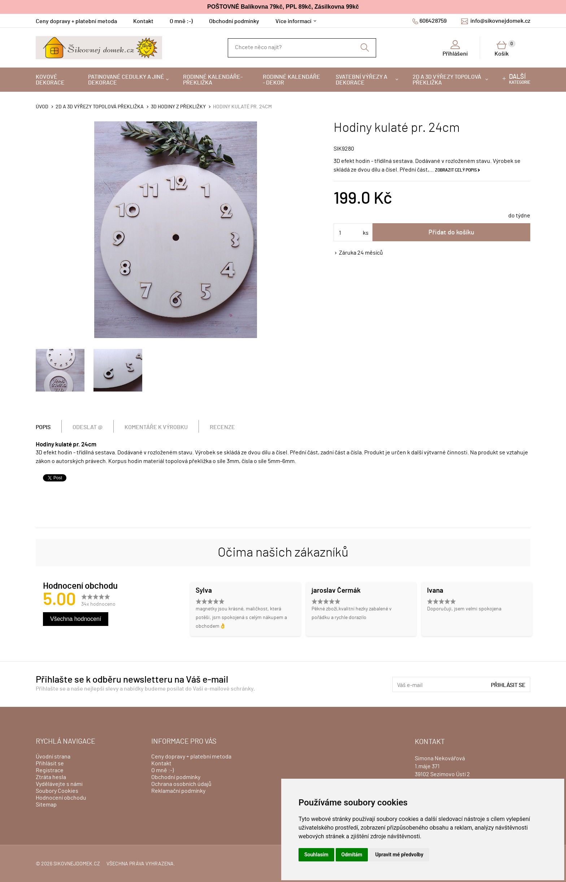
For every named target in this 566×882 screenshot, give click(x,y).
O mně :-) (181, 21)
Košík (505, 48)
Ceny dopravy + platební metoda (76, 21)
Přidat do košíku (451, 232)
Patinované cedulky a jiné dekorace (126, 80)
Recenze (222, 427)
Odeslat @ (88, 427)
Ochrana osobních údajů (181, 784)
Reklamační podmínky (178, 791)
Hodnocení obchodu (61, 798)
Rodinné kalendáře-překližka (213, 80)
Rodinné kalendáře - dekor (291, 80)
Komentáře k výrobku (156, 427)
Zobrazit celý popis (456, 170)
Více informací (293, 21)
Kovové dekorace (50, 80)
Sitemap (46, 805)
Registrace (50, 770)
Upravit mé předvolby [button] (399, 854)
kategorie (519, 79)
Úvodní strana (53, 757)
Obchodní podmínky (234, 21)
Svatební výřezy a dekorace (361, 80)
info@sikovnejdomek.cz (500, 21)
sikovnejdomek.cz (76, 863)
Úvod (42, 106)
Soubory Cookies (57, 791)
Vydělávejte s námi (59, 784)
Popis (43, 427)
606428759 (433, 21)
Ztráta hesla (51, 777)
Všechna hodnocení (75, 619)
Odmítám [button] (351, 854)
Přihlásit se (508, 685)
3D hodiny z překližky (178, 106)
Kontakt (143, 21)
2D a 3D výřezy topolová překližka (447, 80)
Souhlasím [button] (316, 854)
